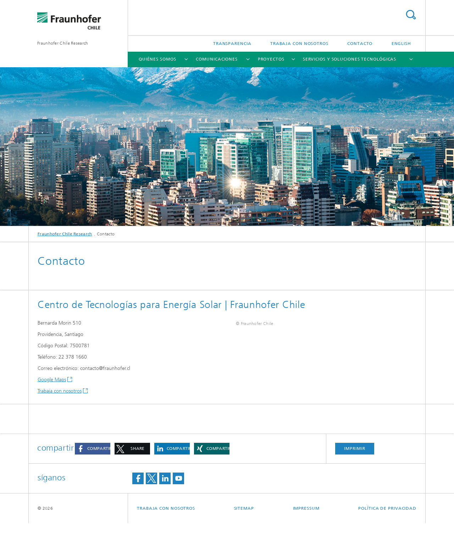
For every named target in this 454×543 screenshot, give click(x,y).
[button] (92, 468)
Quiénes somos (157, 59)
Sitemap (244, 528)
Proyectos (271, 59)
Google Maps (52, 380)
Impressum (306, 528)
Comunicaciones (217, 59)
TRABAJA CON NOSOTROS (299, 43)
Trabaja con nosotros (60, 391)
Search (410, 15)
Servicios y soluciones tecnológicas (350, 59)
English (401, 43)
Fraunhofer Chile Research (62, 43)
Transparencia (232, 43)
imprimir (354, 468)
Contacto (359, 43)
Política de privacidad (387, 528)
